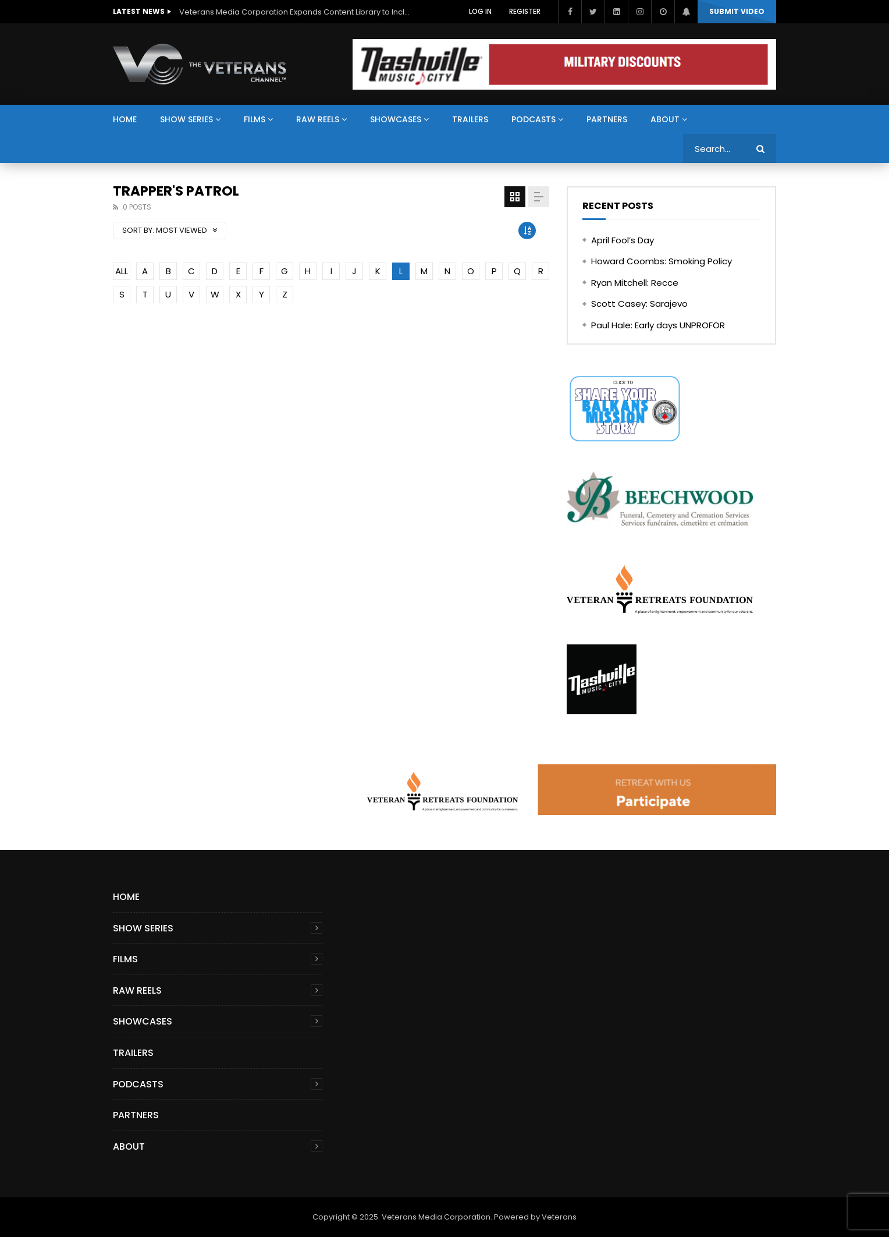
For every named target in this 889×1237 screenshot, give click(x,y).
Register (524, 11)
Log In (480, 11)
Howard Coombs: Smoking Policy (661, 261)
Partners (606, 119)
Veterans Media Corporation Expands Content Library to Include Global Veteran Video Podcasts (295, 11)
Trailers (470, 119)
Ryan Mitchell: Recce (634, 283)
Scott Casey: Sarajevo (639, 303)
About (665, 119)
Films (254, 119)
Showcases (395, 119)
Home (125, 119)
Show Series (186, 119)
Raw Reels (317, 119)
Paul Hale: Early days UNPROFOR (658, 325)
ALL (121, 271)
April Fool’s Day (622, 240)
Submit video (736, 11)
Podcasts (533, 119)
